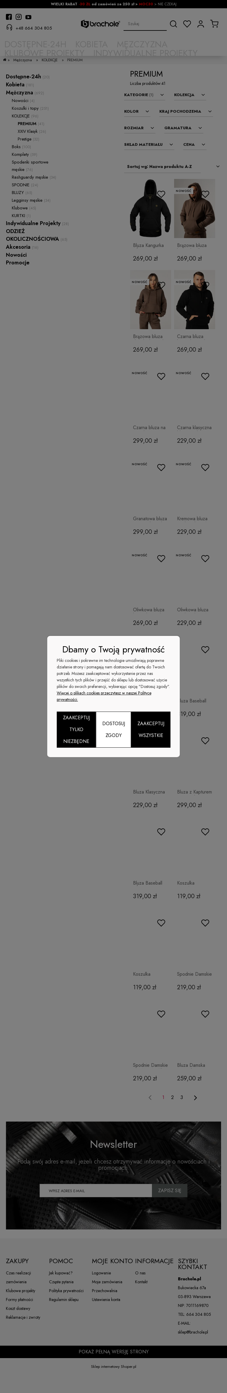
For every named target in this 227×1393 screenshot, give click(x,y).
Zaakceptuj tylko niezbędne (76, 729)
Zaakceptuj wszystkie (150, 729)
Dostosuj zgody (113, 729)
